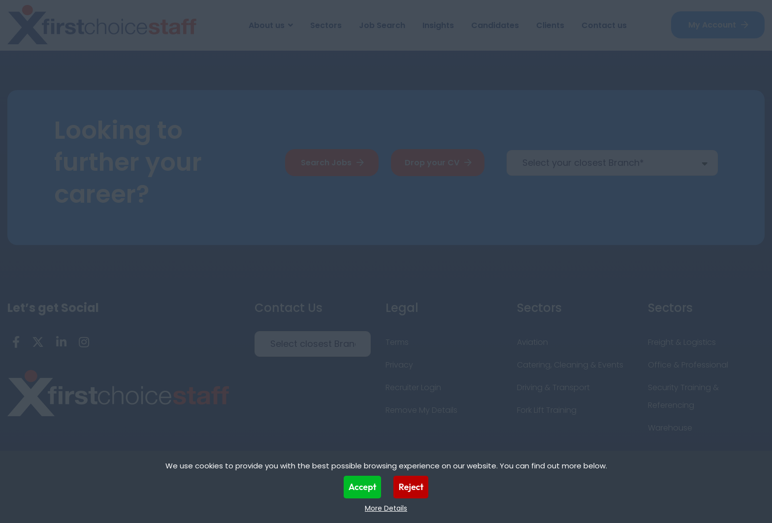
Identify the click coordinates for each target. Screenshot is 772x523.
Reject (410, 486)
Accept (363, 486)
